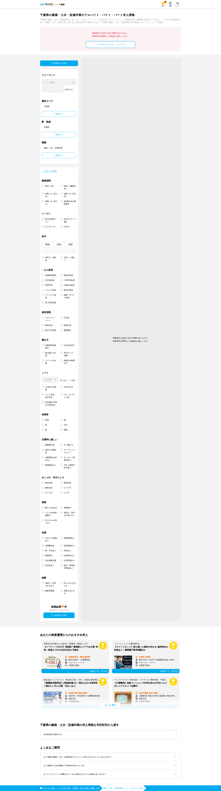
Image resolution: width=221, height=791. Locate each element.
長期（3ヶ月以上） (51, 202)
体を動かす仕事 (50, 354)
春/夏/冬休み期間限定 (70, 202)
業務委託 (67, 330)
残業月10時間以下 (69, 361)
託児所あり (49, 565)
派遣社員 (67, 325)
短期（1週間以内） (70, 187)
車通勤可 (67, 508)
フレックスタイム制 (69, 396)
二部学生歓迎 (69, 280)
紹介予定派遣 (50, 330)
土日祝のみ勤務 (50, 388)
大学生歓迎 (49, 280)
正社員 (66, 318)
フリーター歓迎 (50, 296)
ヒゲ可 (66, 493)
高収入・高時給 (50, 258)
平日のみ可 (68, 387)
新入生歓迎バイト (50, 220)
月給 (70, 244)
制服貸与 (48, 555)
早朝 (47, 420)
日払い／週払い (69, 258)
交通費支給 (49, 546)
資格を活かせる (69, 592)
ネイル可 (48, 493)
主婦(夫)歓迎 (69, 285)
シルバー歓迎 (50, 290)
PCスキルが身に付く (51, 521)
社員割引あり (69, 555)
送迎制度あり (69, 546)
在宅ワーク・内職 (69, 354)
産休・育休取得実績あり (69, 566)
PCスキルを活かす (70, 584)
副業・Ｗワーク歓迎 (69, 296)
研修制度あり (69, 538)
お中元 (66, 227)
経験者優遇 (49, 591)
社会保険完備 (50, 560)
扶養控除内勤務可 (50, 346)
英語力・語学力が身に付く (69, 514)
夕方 (66, 425)
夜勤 (66, 430)
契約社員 (48, 325)
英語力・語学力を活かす (50, 584)
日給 (59, 244)
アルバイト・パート (50, 319)
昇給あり (67, 551)
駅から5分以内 (51, 508)
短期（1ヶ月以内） (51, 195)
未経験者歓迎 (50, 275)
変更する (59, 114)
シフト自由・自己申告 (50, 396)
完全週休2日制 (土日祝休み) (51, 403)
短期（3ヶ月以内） (70, 195)
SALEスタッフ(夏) (70, 220)
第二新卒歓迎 (50, 303)
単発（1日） (50, 186)
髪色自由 (48, 483)
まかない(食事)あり (51, 539)
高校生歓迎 (68, 275)
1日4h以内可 (69, 345)
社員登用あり (69, 560)
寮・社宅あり (50, 551)
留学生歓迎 (68, 290)
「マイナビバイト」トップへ (110, 44)
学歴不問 (48, 285)
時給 (47, 244)
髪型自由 (67, 483)
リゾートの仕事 (50, 361)
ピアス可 (67, 488)
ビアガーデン (50, 227)
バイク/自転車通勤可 (51, 514)
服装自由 (48, 488)
